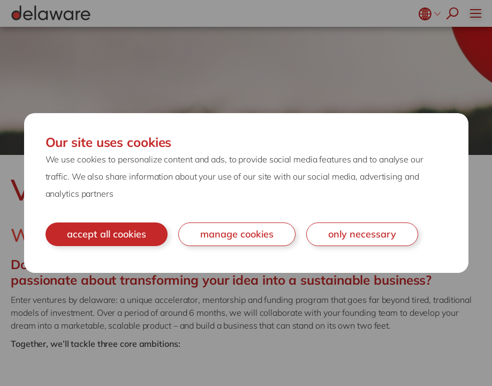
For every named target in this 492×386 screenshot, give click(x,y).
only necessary (362, 234)
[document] (246, 193)
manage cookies (237, 234)
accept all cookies (106, 234)
